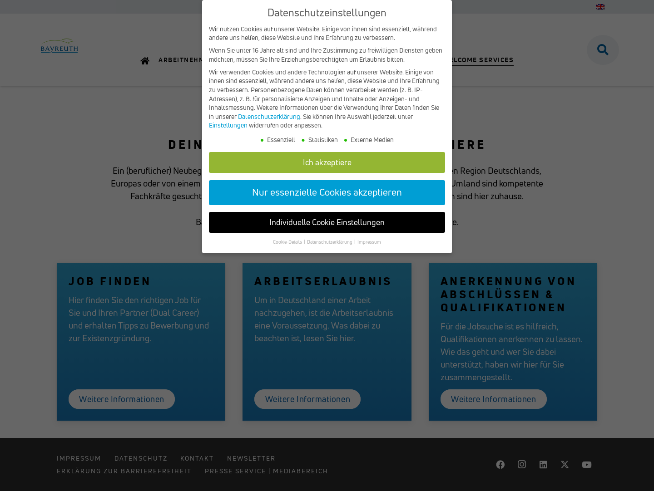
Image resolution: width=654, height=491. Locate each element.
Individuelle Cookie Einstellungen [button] (327, 223)
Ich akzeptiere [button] (327, 163)
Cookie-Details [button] (288, 243)
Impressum (369, 243)
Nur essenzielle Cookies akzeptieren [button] (327, 193)
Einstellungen (228, 126)
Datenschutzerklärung (269, 117)
